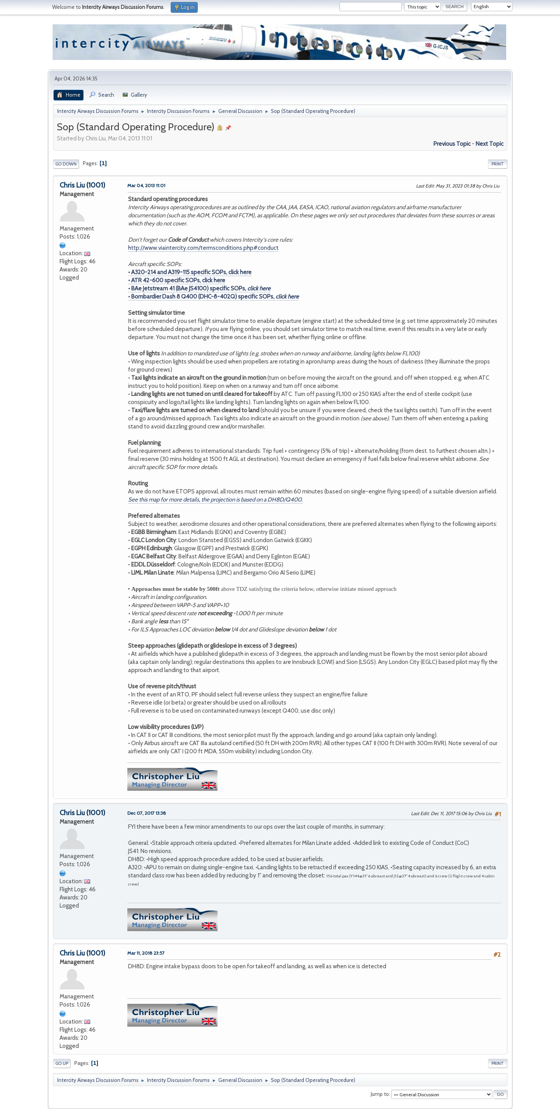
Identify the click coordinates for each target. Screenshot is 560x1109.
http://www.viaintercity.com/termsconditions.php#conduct (203, 247)
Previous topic (452, 143)
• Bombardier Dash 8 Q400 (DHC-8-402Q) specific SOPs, (213, 296)
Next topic (489, 143)
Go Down (66, 164)
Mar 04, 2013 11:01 (146, 185)
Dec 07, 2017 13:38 (146, 813)
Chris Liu (72, 185)
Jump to (380, 1094)
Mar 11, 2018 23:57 (145, 953)
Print (497, 164)
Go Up (61, 1063)
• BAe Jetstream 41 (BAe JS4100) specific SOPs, (199, 288)
